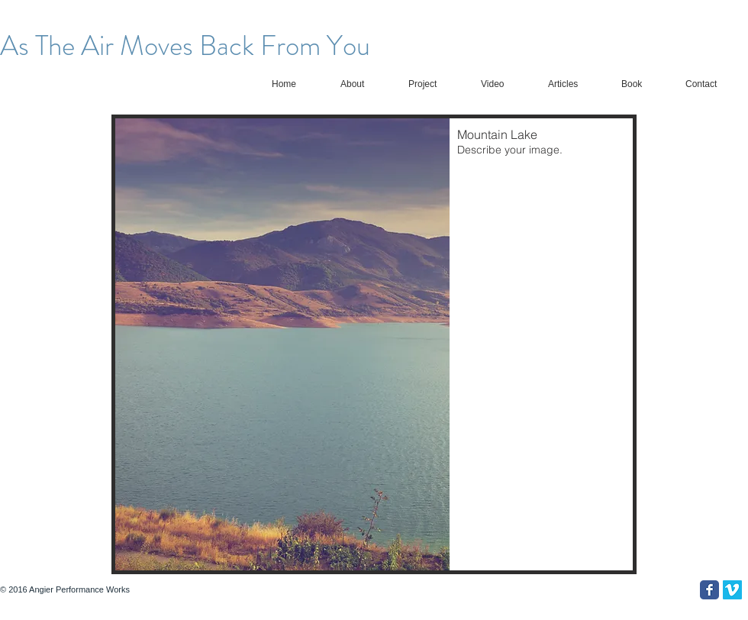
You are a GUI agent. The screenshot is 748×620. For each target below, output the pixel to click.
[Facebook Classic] (709, 589)
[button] (374, 344)
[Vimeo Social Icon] (732, 589)
